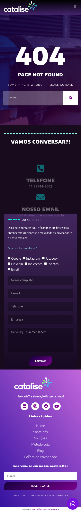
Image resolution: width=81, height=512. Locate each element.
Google (16, 258)
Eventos (53, 264)
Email (15, 269)
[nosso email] (40, 204)
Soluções (40, 438)
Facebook (51, 258)
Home (40, 425)
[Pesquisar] (70, 98)
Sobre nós (40, 432)
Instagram (33, 258)
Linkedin (17, 264)
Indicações (35, 264)
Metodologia (40, 444)
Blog (40, 450)
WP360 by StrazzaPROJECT (45, 509)
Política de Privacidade (40, 457)
